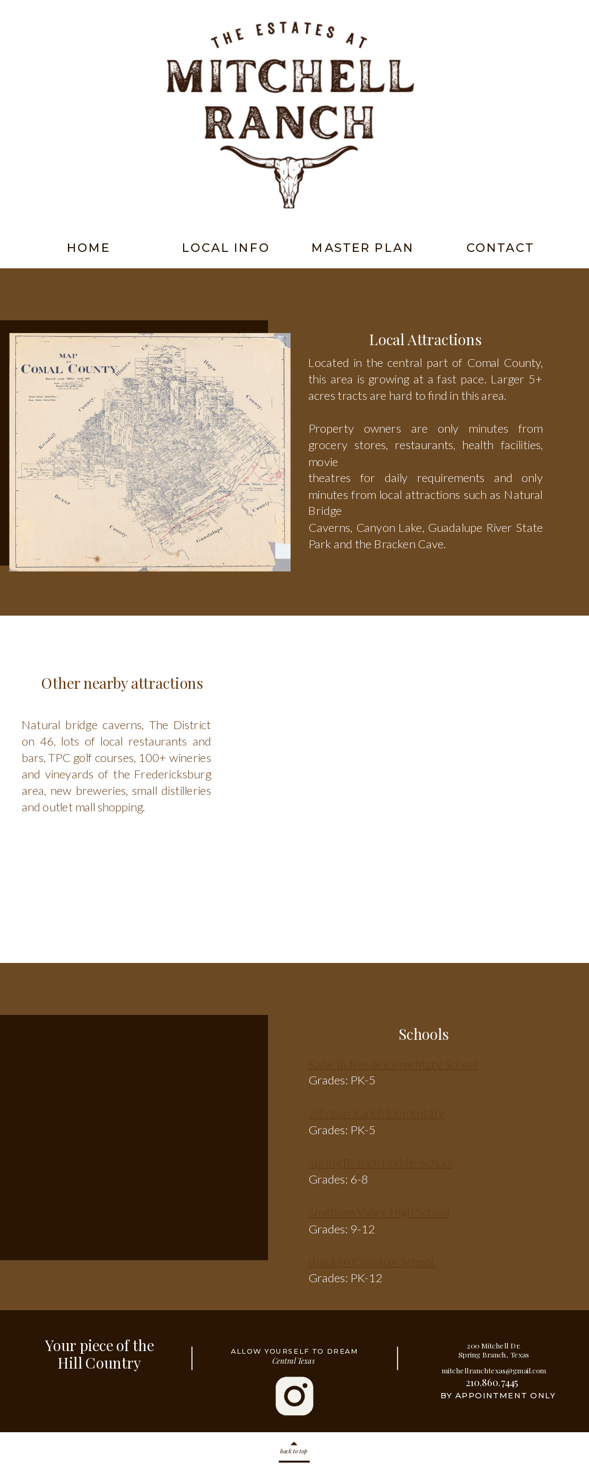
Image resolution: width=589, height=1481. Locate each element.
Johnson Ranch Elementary (376, 1113)
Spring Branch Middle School (380, 1162)
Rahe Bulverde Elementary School (393, 1063)
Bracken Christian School (372, 1261)
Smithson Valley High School (378, 1212)
